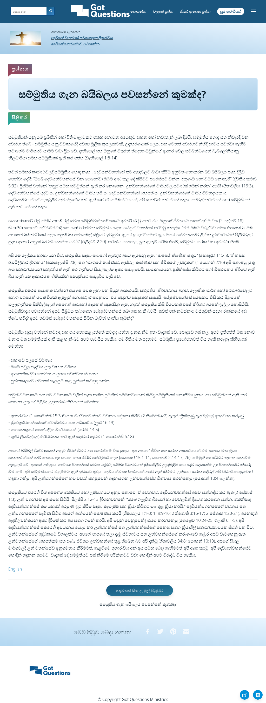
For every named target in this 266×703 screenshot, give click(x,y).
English (15, 569)
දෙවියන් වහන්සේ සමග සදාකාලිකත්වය (82, 37)
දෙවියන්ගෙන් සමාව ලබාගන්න (75, 43)
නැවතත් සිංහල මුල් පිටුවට (139, 590)
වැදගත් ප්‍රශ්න (163, 11)
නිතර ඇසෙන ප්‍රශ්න (195, 11)
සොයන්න (138, 11)
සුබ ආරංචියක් (230, 11)
